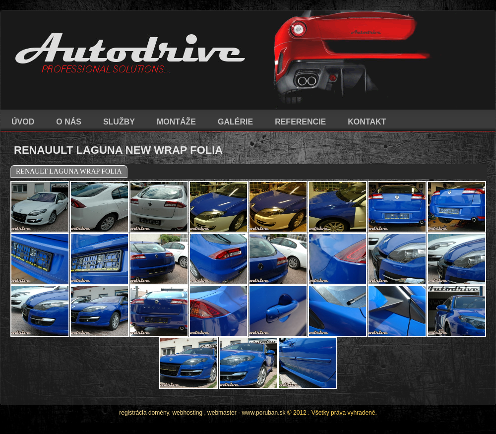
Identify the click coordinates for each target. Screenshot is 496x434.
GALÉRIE (235, 122)
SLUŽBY (119, 122)
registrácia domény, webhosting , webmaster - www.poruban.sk (202, 412)
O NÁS (68, 122)
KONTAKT (367, 122)
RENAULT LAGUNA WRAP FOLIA (69, 171)
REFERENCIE (300, 122)
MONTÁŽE (176, 122)
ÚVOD (22, 122)
